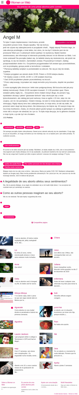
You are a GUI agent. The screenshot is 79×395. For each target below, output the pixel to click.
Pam (56, 322)
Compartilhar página (39, 222)
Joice (56, 250)
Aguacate (19, 307)
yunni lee (58, 307)
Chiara (57, 238)
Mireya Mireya (21, 293)
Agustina (18, 322)
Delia (17, 279)
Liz (16, 250)
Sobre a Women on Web (8, 384)
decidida (20, 127)
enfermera (58, 279)
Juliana (57, 264)
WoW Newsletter (66, 382)
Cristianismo (9, 217)
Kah (56, 293)
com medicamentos (12, 145)
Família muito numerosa (13, 167)
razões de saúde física (13, 164)
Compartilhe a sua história (66, 42)
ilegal (7, 206)
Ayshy (56, 363)
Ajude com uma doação (49, 382)
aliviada (29, 127)
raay (16, 348)
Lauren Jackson (21, 334)
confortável (9, 127)
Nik (55, 334)
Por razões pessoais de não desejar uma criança (42, 164)
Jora (56, 348)
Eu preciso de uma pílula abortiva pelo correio (39, 7)
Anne (17, 264)
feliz (37, 127)
